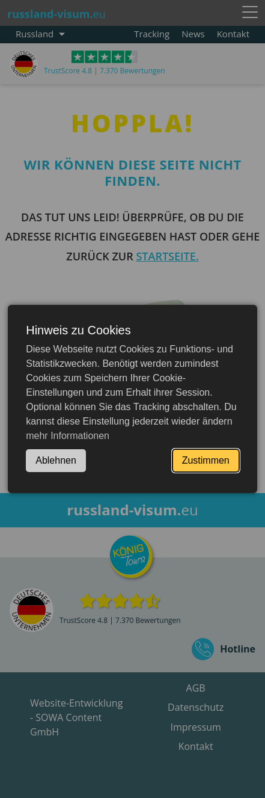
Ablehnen (55, 460)
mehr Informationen (67, 436)
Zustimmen (206, 460)
